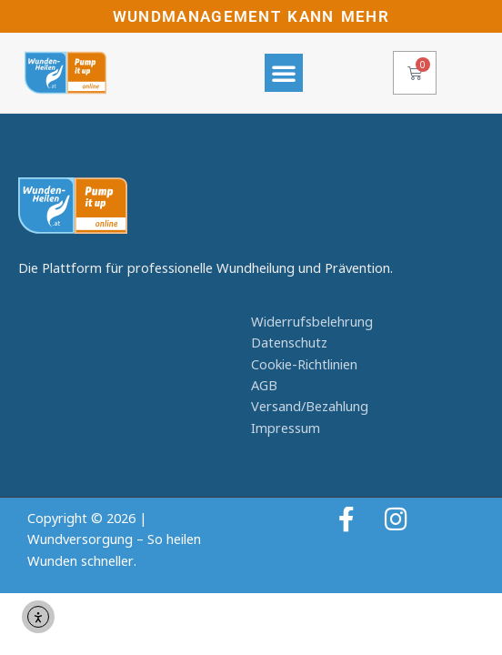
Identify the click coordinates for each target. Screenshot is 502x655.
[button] (284, 73)
